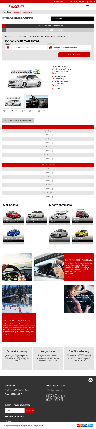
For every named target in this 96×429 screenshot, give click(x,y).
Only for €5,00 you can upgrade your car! (18, 120)
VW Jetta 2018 (54, 238)
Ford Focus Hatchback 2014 (13, 238)
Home (4, 12)
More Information (13, 224)
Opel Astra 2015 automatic (12, 219)
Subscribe (30, 411)
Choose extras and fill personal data (50, 30)
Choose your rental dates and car (50, 26)
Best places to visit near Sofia (18, 321)
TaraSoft (40, 425)
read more (69, 274)
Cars (9, 12)
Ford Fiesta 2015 (78, 238)
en (94, 2)
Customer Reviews (75, 291)
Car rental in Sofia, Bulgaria (78, 260)
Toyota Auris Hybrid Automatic (22, 12)
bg (91, 2)
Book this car (74, 55)
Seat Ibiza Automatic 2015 (34, 219)
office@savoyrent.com (76, 2)
